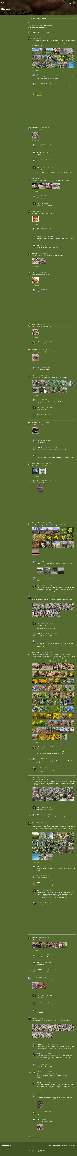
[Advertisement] (13, 41)
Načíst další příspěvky (34, 1137)
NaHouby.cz (6, 3)
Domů (49, 1145)
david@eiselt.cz (43, 1152)
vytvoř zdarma (42, 27)
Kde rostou (55, 1145)
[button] (70, 3)
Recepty (66, 1145)
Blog (74, 1145)
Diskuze (70, 1145)
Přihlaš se (30, 27)
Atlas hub (60, 1145)
